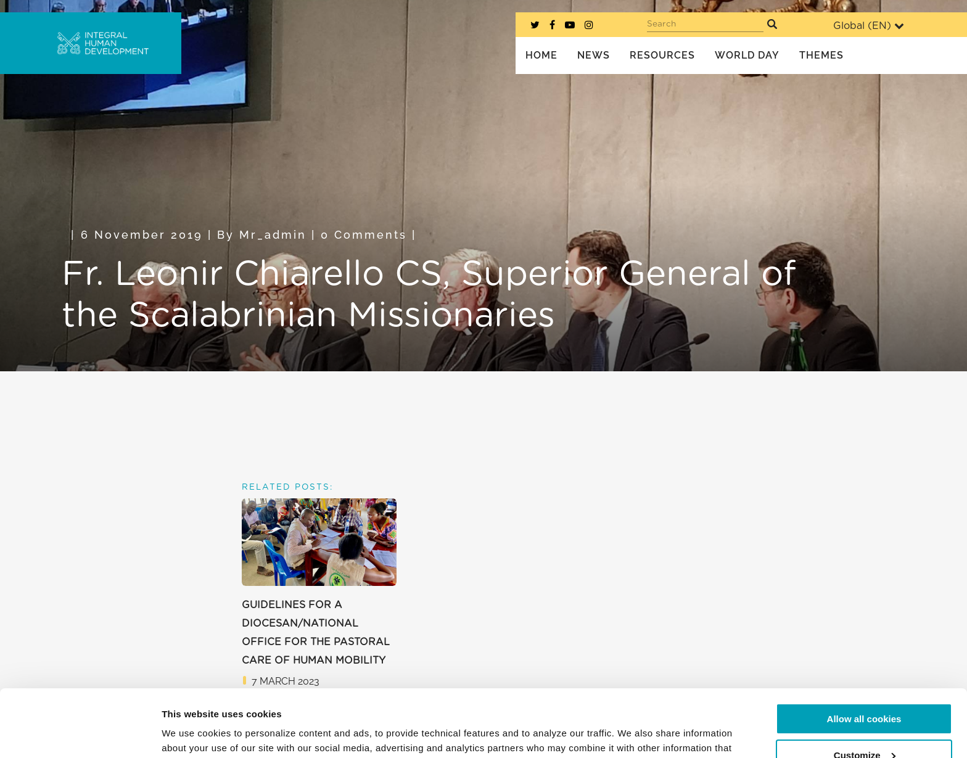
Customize (864, 691)
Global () (868, 25)
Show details (190, 733)
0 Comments (364, 234)
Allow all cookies (864, 656)
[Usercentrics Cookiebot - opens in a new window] (80, 734)
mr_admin (273, 234)
